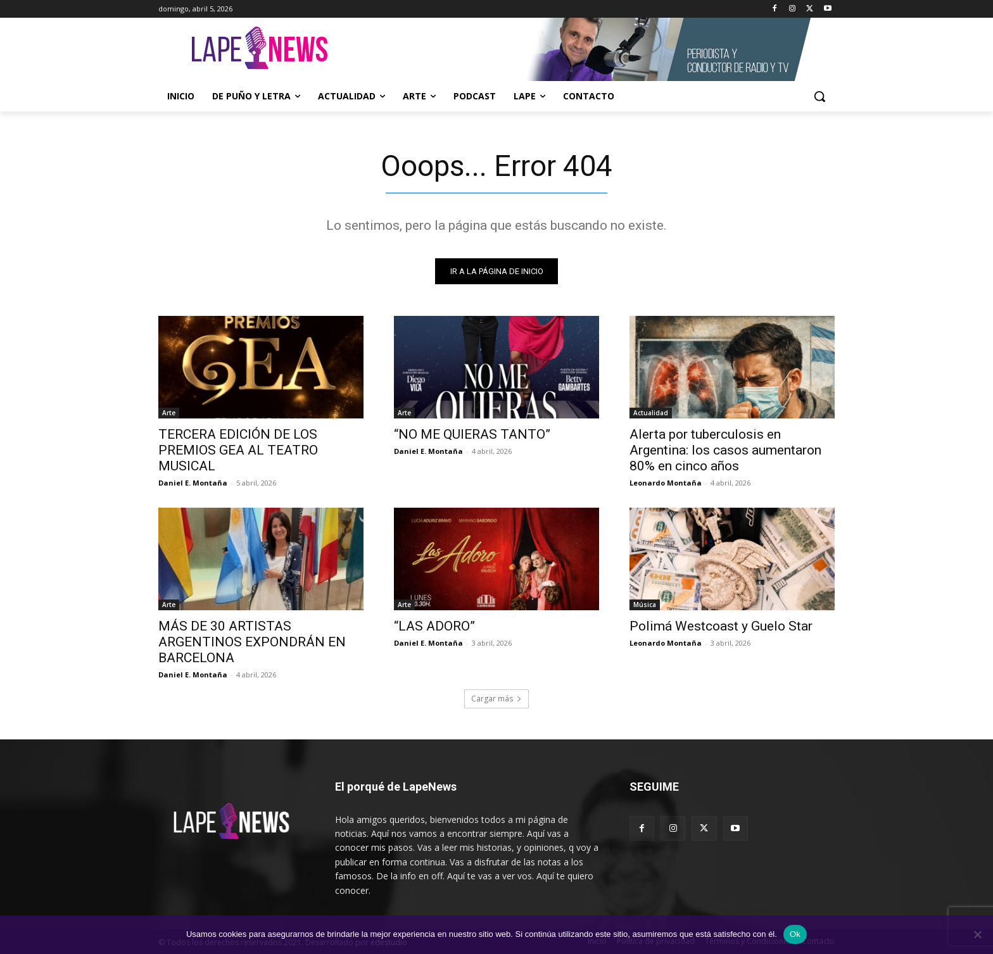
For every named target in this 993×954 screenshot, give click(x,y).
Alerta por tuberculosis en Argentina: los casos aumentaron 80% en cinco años (725, 450)
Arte (168, 412)
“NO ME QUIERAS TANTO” (472, 434)
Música (644, 604)
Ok (795, 934)
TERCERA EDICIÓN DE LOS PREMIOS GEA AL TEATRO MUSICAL (238, 450)
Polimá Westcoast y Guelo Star (721, 626)
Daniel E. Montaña (192, 482)
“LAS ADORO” (434, 626)
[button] (819, 96)
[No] (977, 934)
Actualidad (650, 412)
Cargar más (496, 698)
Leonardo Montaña (665, 482)
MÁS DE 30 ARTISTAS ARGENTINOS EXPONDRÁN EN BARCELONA (252, 641)
